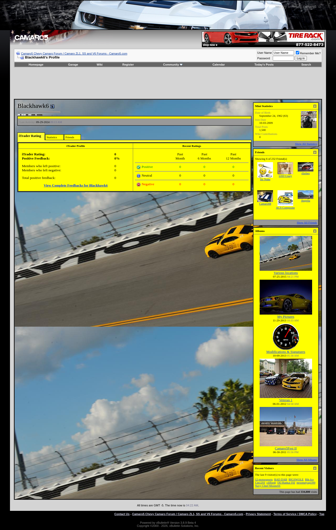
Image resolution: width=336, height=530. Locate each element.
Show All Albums (306, 459)
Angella (305, 200)
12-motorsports (264, 479)
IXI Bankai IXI (286, 482)
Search (306, 64)
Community (173, 64)
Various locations (286, 273)
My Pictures (285, 317)
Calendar (218, 64)
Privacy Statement (258, 514)
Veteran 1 (285, 400)
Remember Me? (308, 53)
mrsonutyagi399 (306, 482)
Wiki (100, 64)
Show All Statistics (306, 143)
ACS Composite (285, 207)
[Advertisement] (168, 83)
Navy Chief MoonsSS (268, 485)
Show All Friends (307, 222)
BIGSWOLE (296, 479)
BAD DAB (280, 479)
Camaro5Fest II (286, 448)
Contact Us (122, 514)
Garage (73, 64)
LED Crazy (285, 175)
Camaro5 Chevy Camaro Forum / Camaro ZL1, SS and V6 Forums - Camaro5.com (74, 53)
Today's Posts (264, 64)
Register (128, 64)
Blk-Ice (309, 479)
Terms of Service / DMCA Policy (295, 514)
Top (321, 514)
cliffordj (271, 482)
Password (263, 58)
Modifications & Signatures (285, 352)
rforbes (306, 173)
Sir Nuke (265, 179)
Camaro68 (265, 203)
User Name (264, 52)
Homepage (36, 64)
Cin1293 (260, 482)
